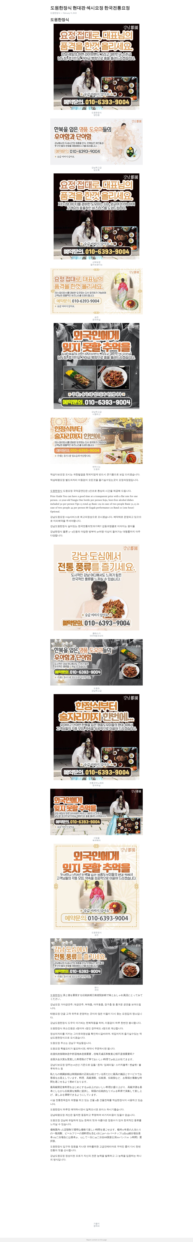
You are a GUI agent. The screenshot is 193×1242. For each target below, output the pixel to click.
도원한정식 (55, 13)
